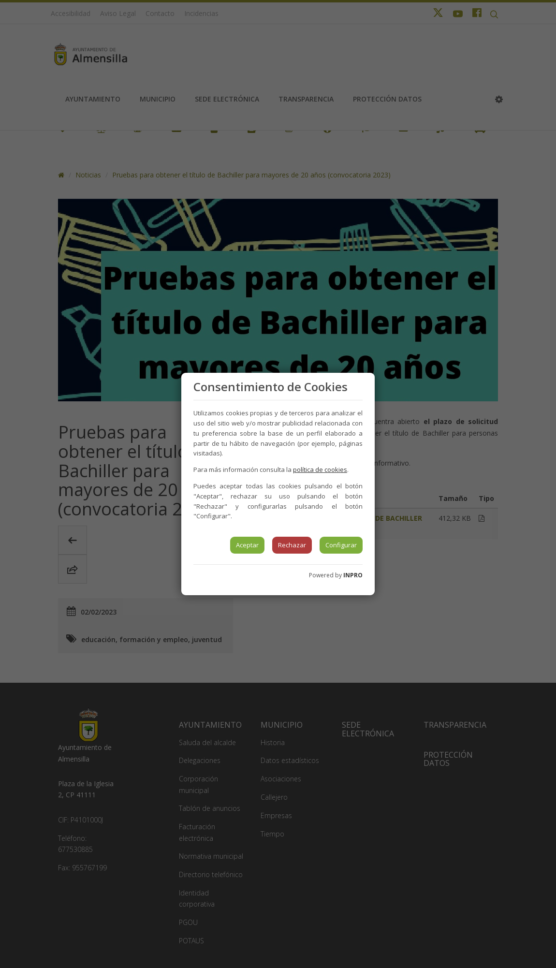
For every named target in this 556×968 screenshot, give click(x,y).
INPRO (353, 575)
